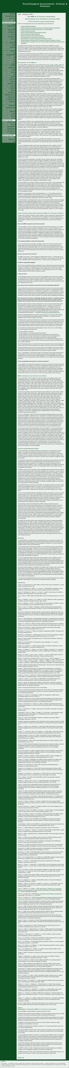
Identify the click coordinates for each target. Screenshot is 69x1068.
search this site (6, 133)
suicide (4, 107)
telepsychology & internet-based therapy (9, 110)
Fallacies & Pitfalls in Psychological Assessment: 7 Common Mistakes (37, 29)
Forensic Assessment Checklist (28, 31)
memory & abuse (7, 85)
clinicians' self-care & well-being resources (9, 50)
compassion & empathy (8, 57)
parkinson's (5, 97)
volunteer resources (7, 118)
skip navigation (6, 13)
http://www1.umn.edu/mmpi (29, 412)
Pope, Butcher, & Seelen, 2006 (54, 64)
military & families (7, 90)
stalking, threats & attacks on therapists (9, 104)
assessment (5, 32)
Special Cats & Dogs (7, 141)
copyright (5, 126)
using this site (6, 18)
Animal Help (5, 139)
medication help (6, 81)
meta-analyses (6, 88)
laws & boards (6, 79)
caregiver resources (7, 44)
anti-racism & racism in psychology (8, 29)
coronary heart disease (8, 59)
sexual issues (6, 101)
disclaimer (5, 128)
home (4, 16)
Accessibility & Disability (8, 137)
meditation (5, 83)
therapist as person (7, 113)
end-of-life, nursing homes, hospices (7, 64)
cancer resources (7, 38)
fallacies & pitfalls (7, 72)
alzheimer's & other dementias (7, 25)
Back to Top (21, 1057)
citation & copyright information (47, 21)
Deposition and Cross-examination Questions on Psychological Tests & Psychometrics (40, 27)
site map (5, 131)
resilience (5, 99)
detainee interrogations (8, 61)
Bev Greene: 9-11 (7, 34)
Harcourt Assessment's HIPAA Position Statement (32, 35)
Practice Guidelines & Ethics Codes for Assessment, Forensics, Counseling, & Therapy (40, 40)
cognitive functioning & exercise (8, 54)
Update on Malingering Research (28, 26)
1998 (34, 317)
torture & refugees (7, 116)
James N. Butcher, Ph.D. (32, 18)
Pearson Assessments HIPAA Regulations (30, 34)
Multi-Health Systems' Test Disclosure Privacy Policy (33, 37)
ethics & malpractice (7, 69)
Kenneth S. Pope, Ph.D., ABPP (51, 18)
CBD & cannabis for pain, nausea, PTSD (8, 41)
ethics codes (6, 67)
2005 (41, 317)
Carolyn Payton (6, 47)
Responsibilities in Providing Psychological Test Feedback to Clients (36, 38)
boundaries (5, 36)
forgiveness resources (8, 74)
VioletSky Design (7, 124)
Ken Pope (5, 122)
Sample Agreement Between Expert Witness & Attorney (33, 32)
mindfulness (5, 92)
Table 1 (19, 216)
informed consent (7, 76)
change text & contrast (8, 20)
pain (4, 94)
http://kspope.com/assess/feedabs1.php (51, 312)
